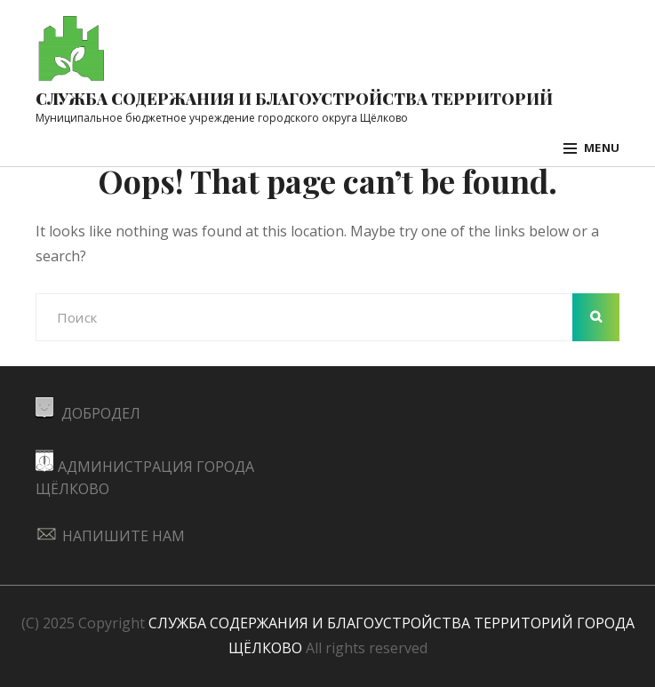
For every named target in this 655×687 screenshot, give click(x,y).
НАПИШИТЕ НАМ (110, 536)
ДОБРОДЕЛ (88, 413)
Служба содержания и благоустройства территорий (294, 98)
